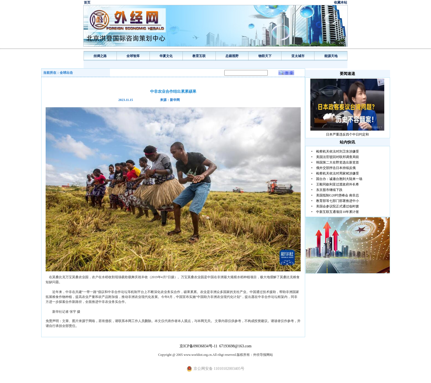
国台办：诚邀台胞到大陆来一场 (339, 179)
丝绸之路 (100, 56)
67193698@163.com (235, 346)
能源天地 (331, 56)
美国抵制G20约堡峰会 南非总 (337, 195)
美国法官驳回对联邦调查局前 (337, 157)
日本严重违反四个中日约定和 (347, 134)
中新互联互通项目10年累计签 (337, 212)
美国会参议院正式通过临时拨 (337, 206)
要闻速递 (347, 74)
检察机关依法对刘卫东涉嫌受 (337, 151)
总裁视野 (232, 56)
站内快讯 (347, 142)
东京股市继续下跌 (329, 190)
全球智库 (133, 56)
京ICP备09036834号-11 (198, 346)
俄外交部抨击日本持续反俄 (336, 168)
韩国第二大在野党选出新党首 (337, 162)
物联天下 (265, 56)
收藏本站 (340, 2)
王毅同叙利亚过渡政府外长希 (337, 184)
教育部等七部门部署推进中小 (337, 201)
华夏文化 (166, 56)
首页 (87, 2)
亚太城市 (298, 56)
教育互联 (199, 56)
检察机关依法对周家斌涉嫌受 (337, 173)
